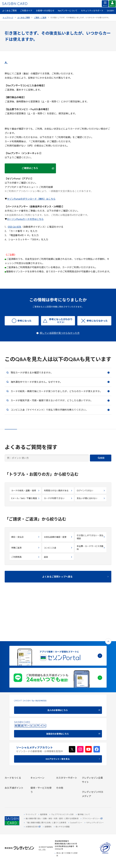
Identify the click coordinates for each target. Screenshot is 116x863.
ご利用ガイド (26, 11)
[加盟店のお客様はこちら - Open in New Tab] (58, 685)
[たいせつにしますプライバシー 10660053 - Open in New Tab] (105, 854)
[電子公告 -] (93, 762)
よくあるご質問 (9, 11)
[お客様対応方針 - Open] (32, 827)
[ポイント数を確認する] (16, 794)
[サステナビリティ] (93, 755)
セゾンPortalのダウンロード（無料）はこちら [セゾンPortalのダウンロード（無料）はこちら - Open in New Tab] (31, 199)
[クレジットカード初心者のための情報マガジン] (93, 783)
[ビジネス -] (93, 752)
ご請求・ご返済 (40, 18)
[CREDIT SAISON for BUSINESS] (58, 661)
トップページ (8, 18)
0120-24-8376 (14, 227)
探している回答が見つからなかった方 (60, 333)
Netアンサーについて (67, 11)
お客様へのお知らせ (45, 11)
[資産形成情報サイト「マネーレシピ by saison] (93, 791)
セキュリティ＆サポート (92, 11)
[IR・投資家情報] (93, 759)
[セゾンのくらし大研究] (93, 797)
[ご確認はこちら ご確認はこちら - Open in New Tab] (30, 168)
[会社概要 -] (93, 748)
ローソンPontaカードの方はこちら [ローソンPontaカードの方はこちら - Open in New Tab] (25, 219)
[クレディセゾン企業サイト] (93, 744)
